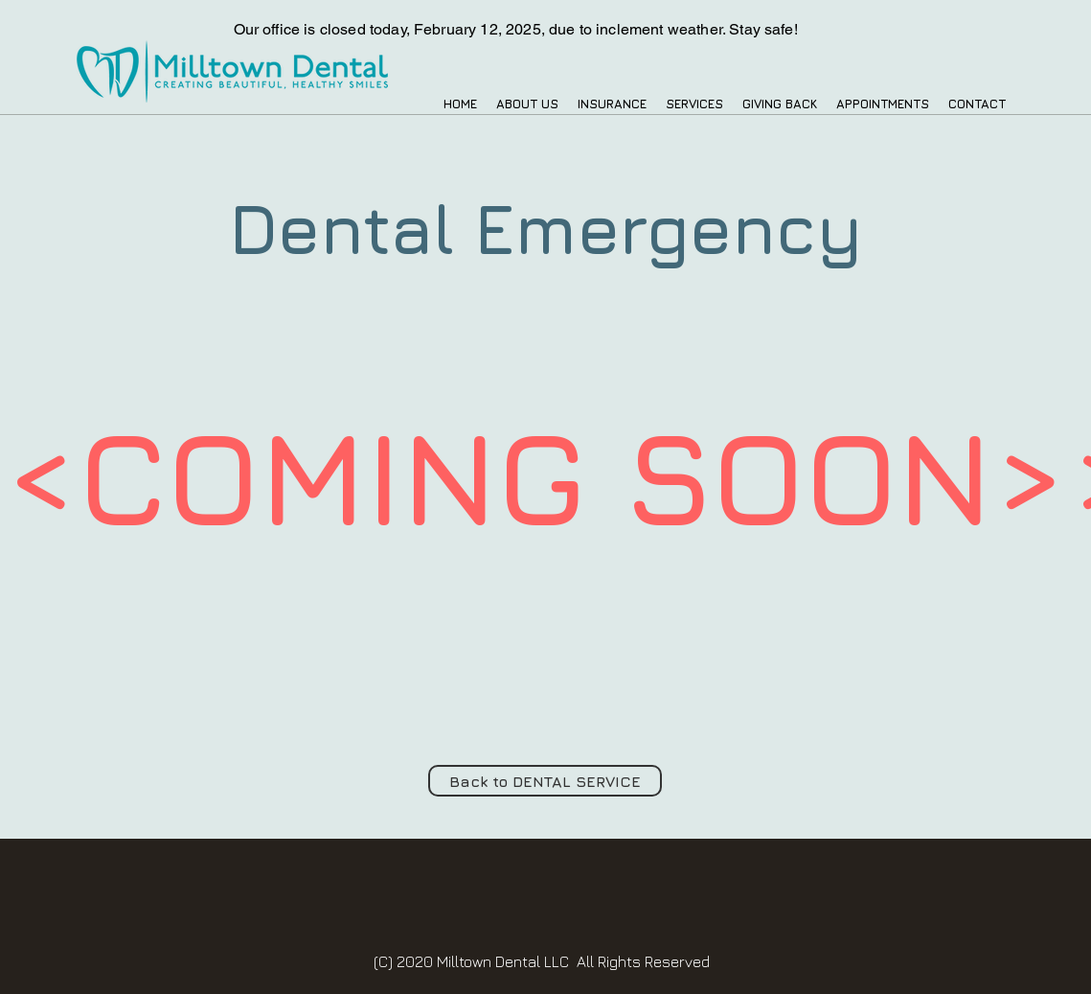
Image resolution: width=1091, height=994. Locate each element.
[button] (527, 104)
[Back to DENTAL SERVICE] (545, 781)
